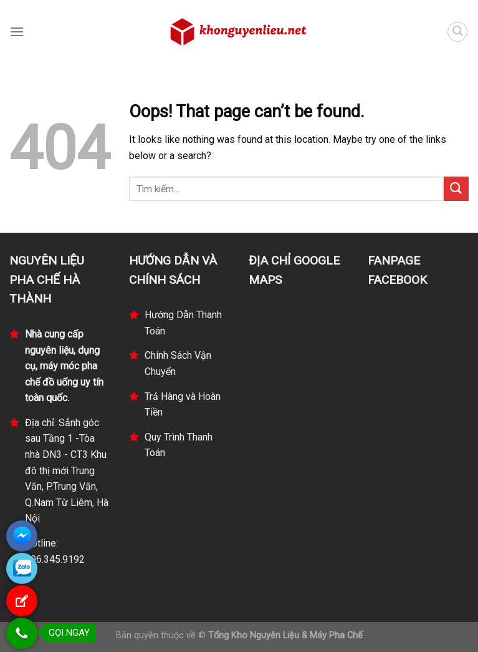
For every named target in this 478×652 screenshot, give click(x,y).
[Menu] (16, 31)
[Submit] (456, 189)
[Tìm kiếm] (457, 32)
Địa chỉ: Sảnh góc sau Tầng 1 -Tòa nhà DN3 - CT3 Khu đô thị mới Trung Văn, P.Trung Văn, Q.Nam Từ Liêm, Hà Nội (66, 471)
